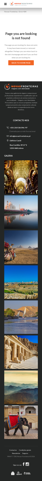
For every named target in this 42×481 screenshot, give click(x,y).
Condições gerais (25, 450)
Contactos (13, 450)
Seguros (25, 453)
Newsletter (16, 453)
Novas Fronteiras (11, 11)
